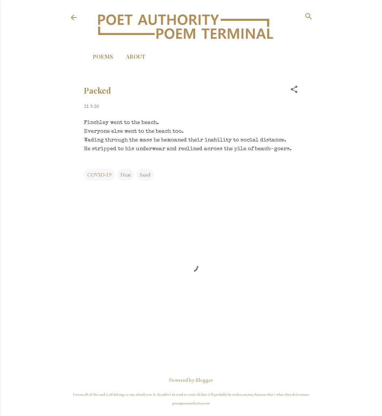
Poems (103, 56)
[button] (294, 90)
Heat (125, 174)
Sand (145, 174)
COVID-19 (99, 174)
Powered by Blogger (191, 379)
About (135, 56)
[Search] (308, 17)
